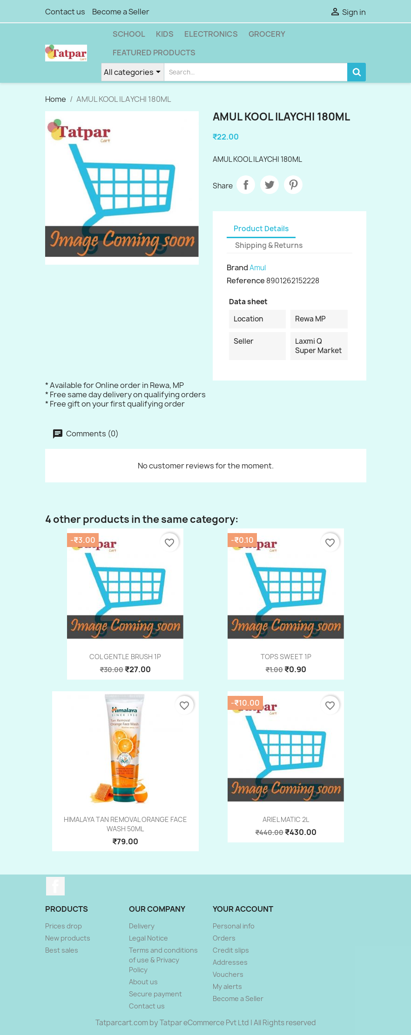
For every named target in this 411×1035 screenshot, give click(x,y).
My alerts (227, 986)
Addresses (230, 962)
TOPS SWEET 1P (286, 656)
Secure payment (155, 993)
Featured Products (154, 52)
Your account (243, 909)
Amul (257, 268)
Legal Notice (148, 938)
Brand (237, 267)
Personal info (234, 925)
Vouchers (228, 974)
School (129, 34)
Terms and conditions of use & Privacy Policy (163, 960)
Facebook (55, 886)
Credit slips (231, 950)
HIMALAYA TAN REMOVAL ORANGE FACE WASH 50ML (125, 824)
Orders (224, 938)
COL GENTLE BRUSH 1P (125, 656)
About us (143, 981)
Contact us (65, 12)
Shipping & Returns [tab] (269, 245)
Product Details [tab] (261, 229)
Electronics (211, 34)
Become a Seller (120, 12)
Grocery (267, 34)
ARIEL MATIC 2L (286, 819)
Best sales (61, 950)
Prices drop (63, 925)
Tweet (269, 184)
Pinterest (293, 184)
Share (245, 184)
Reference (246, 280)
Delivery (142, 925)
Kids (165, 34)
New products (67, 938)
